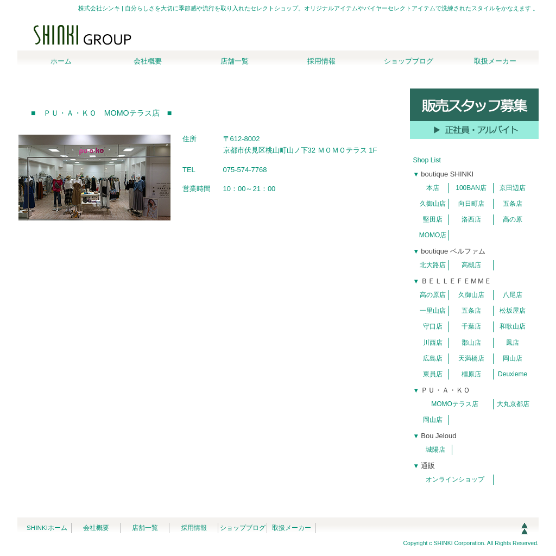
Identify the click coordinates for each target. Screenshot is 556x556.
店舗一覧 (145, 527)
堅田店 (433, 219)
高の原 (512, 219)
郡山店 (471, 342)
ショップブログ (243, 527)
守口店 (433, 326)
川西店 (433, 342)
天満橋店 (471, 358)
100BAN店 (471, 188)
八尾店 (512, 295)
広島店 (433, 358)
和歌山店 (513, 326)
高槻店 (471, 265)
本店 (432, 188)
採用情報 (194, 527)
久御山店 (433, 203)
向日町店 (471, 203)
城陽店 (435, 449)
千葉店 (471, 326)
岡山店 (512, 358)
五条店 (512, 203)
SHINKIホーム (47, 527)
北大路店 (433, 265)
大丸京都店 (513, 404)
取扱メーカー (291, 527)
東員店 (433, 374)
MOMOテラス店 (454, 404)
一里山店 (433, 310)
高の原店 (433, 295)
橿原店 (471, 374)
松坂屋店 (513, 310)
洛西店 (471, 219)
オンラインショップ (455, 479)
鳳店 (512, 342)
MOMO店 (433, 235)
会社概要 (96, 527)
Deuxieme (512, 374)
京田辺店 (513, 188)
